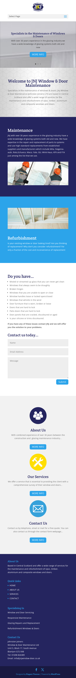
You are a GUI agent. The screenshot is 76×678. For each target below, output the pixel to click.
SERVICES (14, 594)
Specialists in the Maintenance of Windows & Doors (38, 35)
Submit (62, 381)
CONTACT (14, 598)
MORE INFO (38, 54)
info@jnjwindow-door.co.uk (27, 658)
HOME (13, 585)
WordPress (55, 674)
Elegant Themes (33, 674)
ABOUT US (14, 589)
